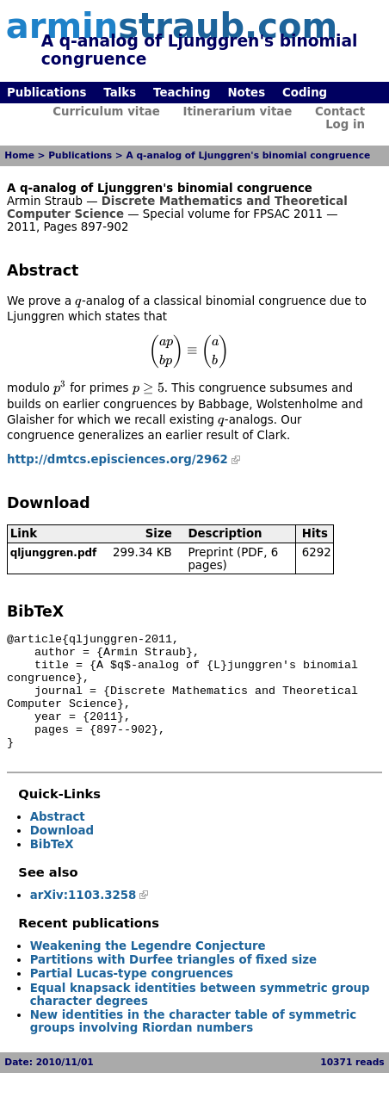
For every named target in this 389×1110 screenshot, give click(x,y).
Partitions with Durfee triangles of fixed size (173, 983)
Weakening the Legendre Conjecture (148, 969)
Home (19, 155)
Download (62, 853)
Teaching (181, 92)
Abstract (57, 840)
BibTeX (52, 867)
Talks (119, 92)
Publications (46, 92)
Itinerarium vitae (237, 111)
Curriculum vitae (106, 111)
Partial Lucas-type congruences (131, 996)
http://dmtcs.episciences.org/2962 (117, 459)
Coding (304, 92)
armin (171, 26)
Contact (340, 111)
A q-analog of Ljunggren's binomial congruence (248, 155)
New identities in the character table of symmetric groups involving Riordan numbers (193, 1044)
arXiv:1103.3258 (83, 918)
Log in (345, 124)
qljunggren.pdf (53, 553)
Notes (246, 92)
